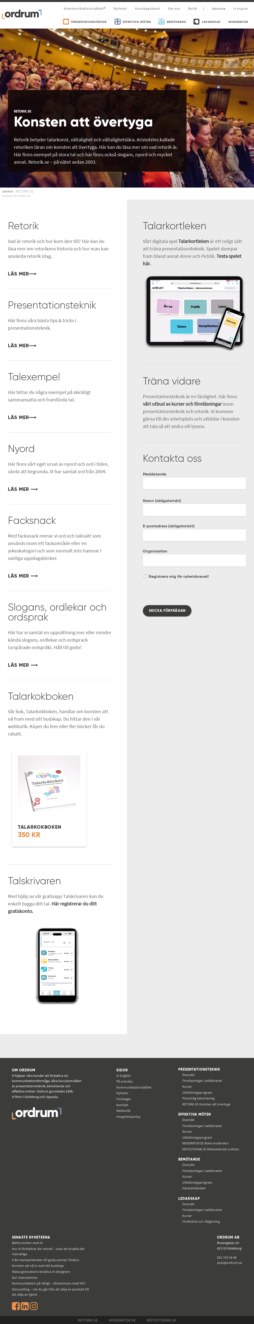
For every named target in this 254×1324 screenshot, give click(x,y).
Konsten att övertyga (206, 1104)
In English (123, 1075)
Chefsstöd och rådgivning (201, 1221)
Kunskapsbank (147, 8)
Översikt (188, 1075)
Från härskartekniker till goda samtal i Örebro (45, 1260)
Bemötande (189, 1159)
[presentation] (180, 595)
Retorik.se (88, 1320)
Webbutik (123, 1110)
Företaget (123, 1099)
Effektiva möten (194, 1114)
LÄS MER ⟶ (23, 489)
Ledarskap (189, 1199)
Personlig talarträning (198, 1098)
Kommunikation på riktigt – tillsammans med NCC (49, 1283)
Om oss (174, 8)
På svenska (124, 1081)
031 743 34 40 (227, 1257)
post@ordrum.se (229, 1262)
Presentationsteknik (199, 1069)
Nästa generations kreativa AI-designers (41, 1271)
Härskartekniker (194, 1188)
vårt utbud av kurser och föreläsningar (182, 404)
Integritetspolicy (128, 1116)
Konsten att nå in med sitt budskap (38, 1265)
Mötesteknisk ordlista (210, 1149)
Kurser (187, 1086)
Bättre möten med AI (27, 1243)
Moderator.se (122, 1320)
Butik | (196, 8)
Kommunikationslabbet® (85, 8)
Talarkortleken (193, 241)
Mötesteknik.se (161, 1320)
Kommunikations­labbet (134, 1087)
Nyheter (120, 8)
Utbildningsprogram (197, 1092)
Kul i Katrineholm (25, 1277)
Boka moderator (205, 1143)
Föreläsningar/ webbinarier (202, 1080)
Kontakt (122, 1105)
